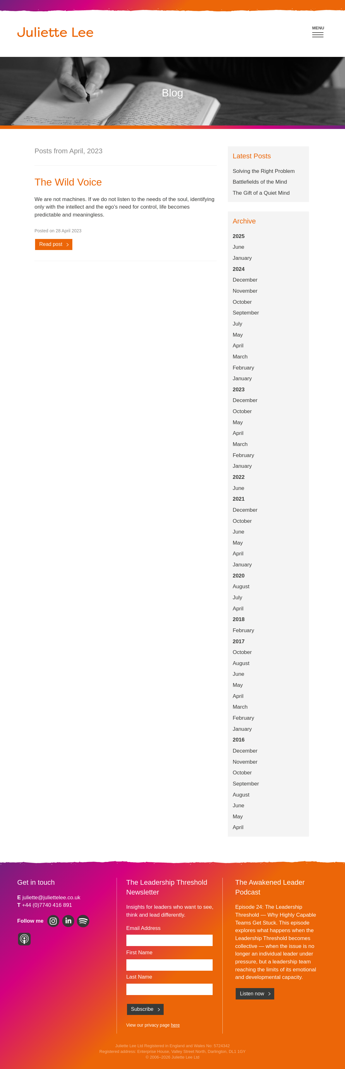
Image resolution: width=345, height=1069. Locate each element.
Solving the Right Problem (264, 171)
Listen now (252, 993)
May (238, 335)
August (241, 586)
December (245, 280)
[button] (318, 30)
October (242, 302)
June (238, 247)
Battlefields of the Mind (260, 182)
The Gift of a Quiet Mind (261, 193)
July (237, 324)
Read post (50, 244)
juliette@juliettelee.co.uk (51, 898)
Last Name (139, 977)
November (245, 291)
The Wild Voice (68, 182)
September (246, 313)
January (242, 258)
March (240, 357)
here (175, 1025)
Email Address (143, 928)
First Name (139, 953)
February (243, 368)
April (238, 346)
